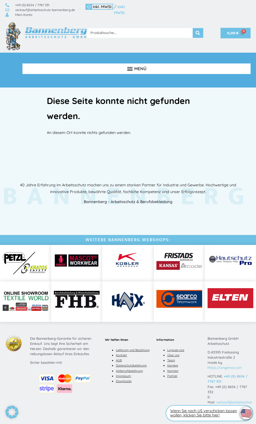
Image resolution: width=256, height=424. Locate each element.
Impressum (123, 376)
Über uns (173, 355)
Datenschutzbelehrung (131, 365)
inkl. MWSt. (103, 6)
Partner (172, 376)
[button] (136, 68)
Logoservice (175, 350)
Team (171, 360)
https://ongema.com (225, 367)
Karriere (172, 365)
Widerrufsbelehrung (129, 371)
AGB (119, 360)
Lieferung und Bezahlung (133, 350)
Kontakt (121, 355)
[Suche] (198, 33)
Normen (172, 371)
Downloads (124, 381)
